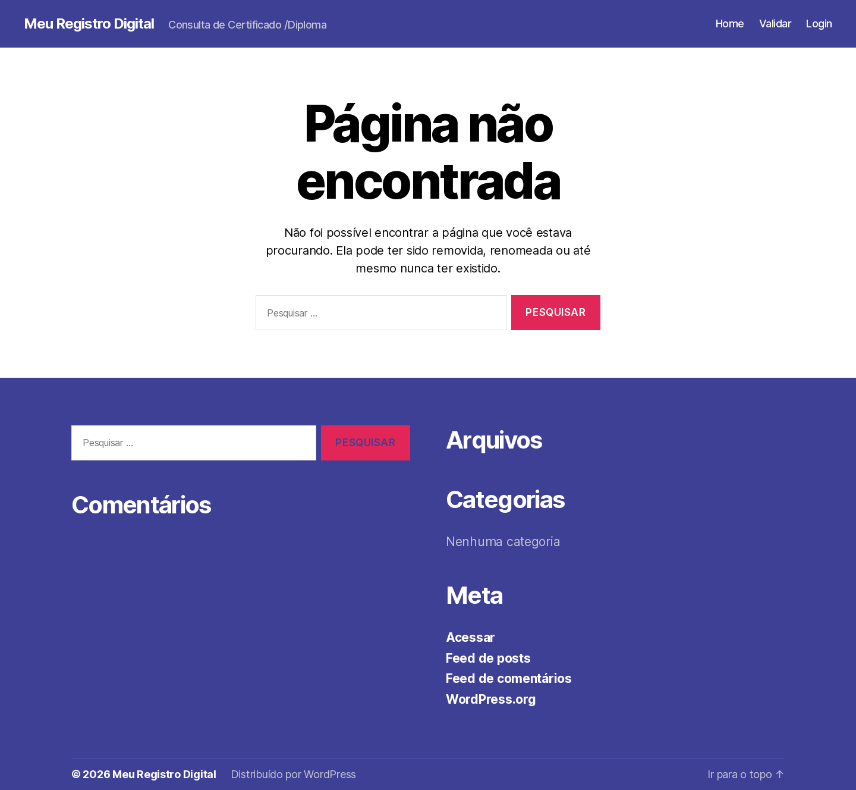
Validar (775, 23)
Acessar (470, 637)
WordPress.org (491, 699)
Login (819, 23)
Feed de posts (488, 658)
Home (730, 23)
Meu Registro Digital (89, 24)
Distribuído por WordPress (293, 774)
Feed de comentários (509, 678)
